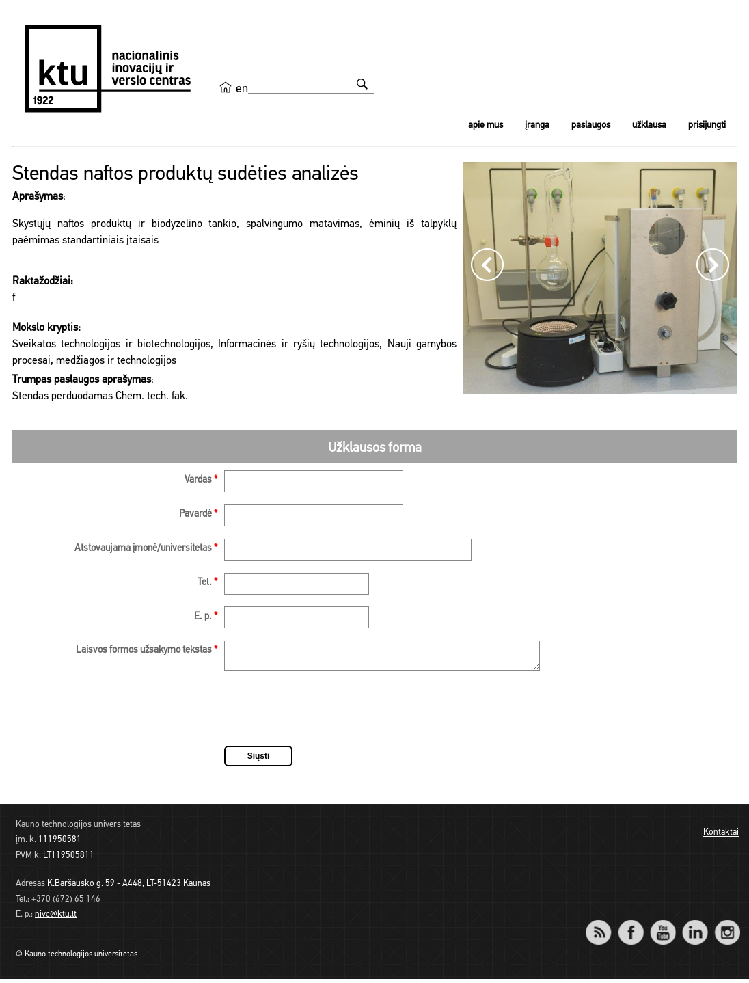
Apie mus (485, 125)
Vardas (201, 480)
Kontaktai (721, 837)
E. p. (205, 617)
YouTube (662, 927)
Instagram (726, 927)
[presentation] (328, 714)
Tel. (207, 583)
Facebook (630, 927)
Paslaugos (590, 125)
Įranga (537, 125)
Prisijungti (707, 125)
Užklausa (649, 125)
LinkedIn (694, 927)
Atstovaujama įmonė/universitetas (145, 548)
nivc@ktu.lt (56, 918)
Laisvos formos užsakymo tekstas (146, 650)
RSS (604, 927)
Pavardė (198, 514)
